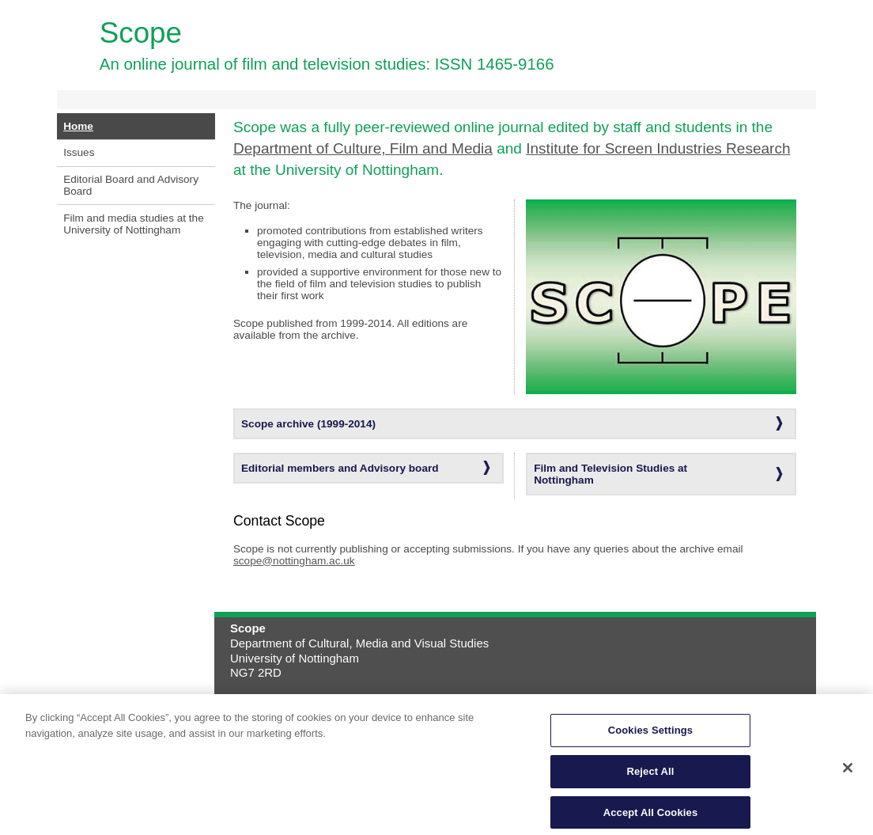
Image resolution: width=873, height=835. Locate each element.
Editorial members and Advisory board (340, 468)
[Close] (847, 772)
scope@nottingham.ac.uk (294, 561)
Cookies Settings (650, 735)
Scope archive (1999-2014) (308, 424)
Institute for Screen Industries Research (658, 148)
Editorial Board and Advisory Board (130, 185)
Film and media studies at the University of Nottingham (133, 224)
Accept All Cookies (650, 817)
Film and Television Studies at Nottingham (610, 474)
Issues (78, 152)
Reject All (650, 776)
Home (78, 126)
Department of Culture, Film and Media (363, 148)
